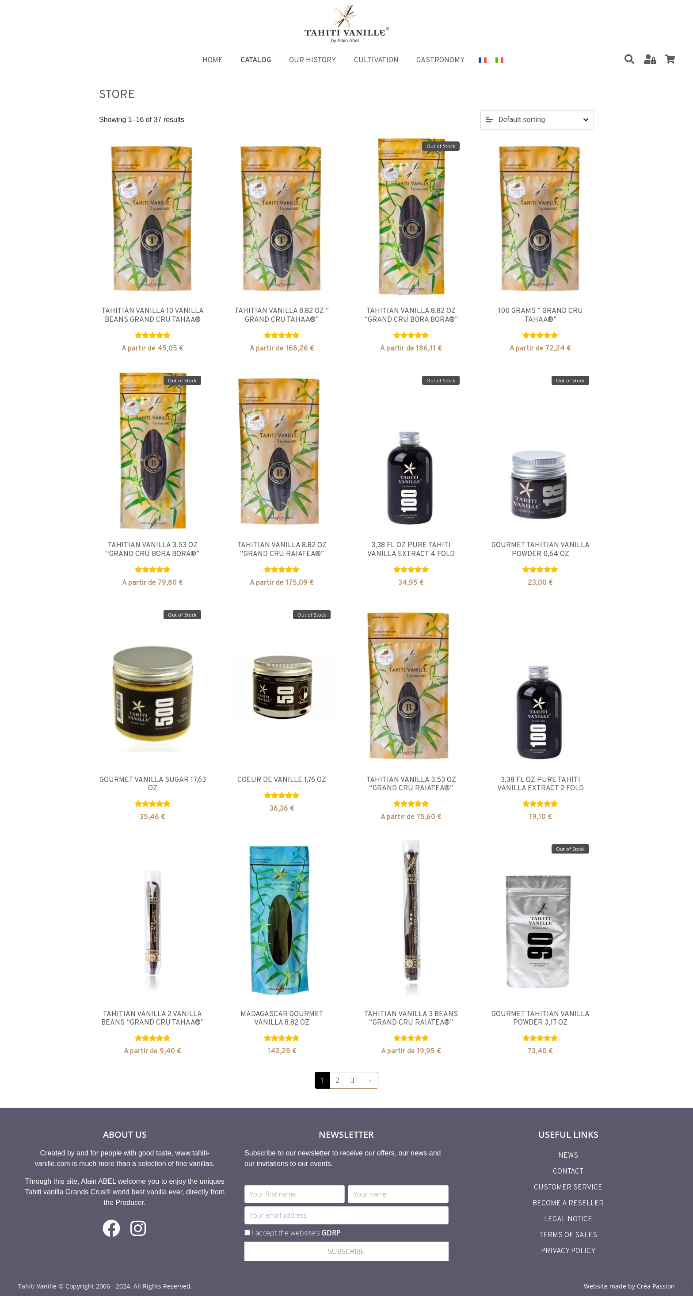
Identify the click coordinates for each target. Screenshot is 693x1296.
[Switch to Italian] (499, 59)
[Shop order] (537, 120)
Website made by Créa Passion (629, 1286)
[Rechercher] (629, 59)
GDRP (331, 1233)
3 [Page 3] (352, 1080)
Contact (568, 1171)
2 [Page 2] (337, 1080)
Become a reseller (568, 1203)
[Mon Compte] (650, 59)
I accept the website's (296, 1233)
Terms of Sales (568, 1235)
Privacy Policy (568, 1251)
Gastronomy (440, 60)
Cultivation (376, 60)
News (568, 1155)
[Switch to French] (482, 59)
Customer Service (568, 1187)
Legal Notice (568, 1219)
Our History (312, 60)
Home (212, 60)
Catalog (255, 60)
